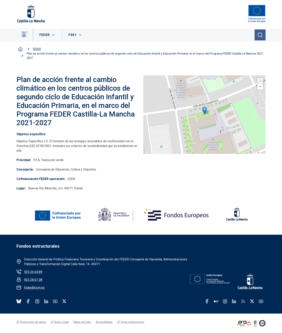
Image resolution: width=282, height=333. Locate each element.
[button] (204, 111)
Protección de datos (33, 322)
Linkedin (234, 301)
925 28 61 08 (33, 280)
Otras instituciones (132, 322)
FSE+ (73, 35)
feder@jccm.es (34, 287)
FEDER (45, 35)
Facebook (28, 301)
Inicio (25, 35)
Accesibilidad (104, 322)
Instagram (37, 301)
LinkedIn (46, 301)
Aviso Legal (61, 322)
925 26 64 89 (33, 272)
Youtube (55, 301)
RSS (243, 301)
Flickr (216, 301)
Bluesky (19, 301)
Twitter (252, 301)
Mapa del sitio (82, 322)
